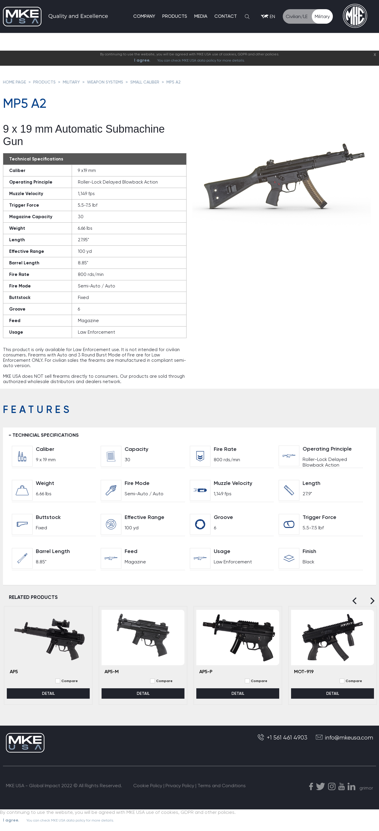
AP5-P (205, 675)
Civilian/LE (297, 17)
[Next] (371, 604)
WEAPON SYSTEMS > (108, 82)
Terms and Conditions (221, 790)
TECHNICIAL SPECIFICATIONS (50, 436)
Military (322, 17)
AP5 (14, 675)
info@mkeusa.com (344, 741)
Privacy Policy (180, 790)
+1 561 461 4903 (282, 741)
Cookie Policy (147, 790)
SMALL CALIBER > (148, 82)
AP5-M (112, 675)
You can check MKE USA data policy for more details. (201, 60)
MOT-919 (304, 675)
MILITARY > (75, 82)
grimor (366, 792)
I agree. (142, 60)
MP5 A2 (173, 82)
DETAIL (48, 697)
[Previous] (356, 604)
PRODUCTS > (48, 82)
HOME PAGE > (18, 82)
